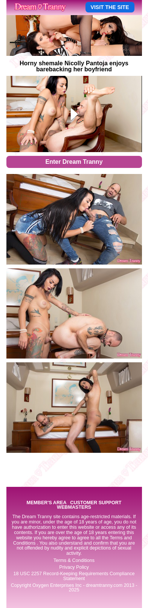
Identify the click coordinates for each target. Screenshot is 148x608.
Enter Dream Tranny (73, 162)
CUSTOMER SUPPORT (95, 502)
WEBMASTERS (74, 507)
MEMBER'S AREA (46, 502)
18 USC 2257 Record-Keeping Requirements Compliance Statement (73, 576)
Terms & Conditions (74, 560)
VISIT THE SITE (110, 7)
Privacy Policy (73, 567)
